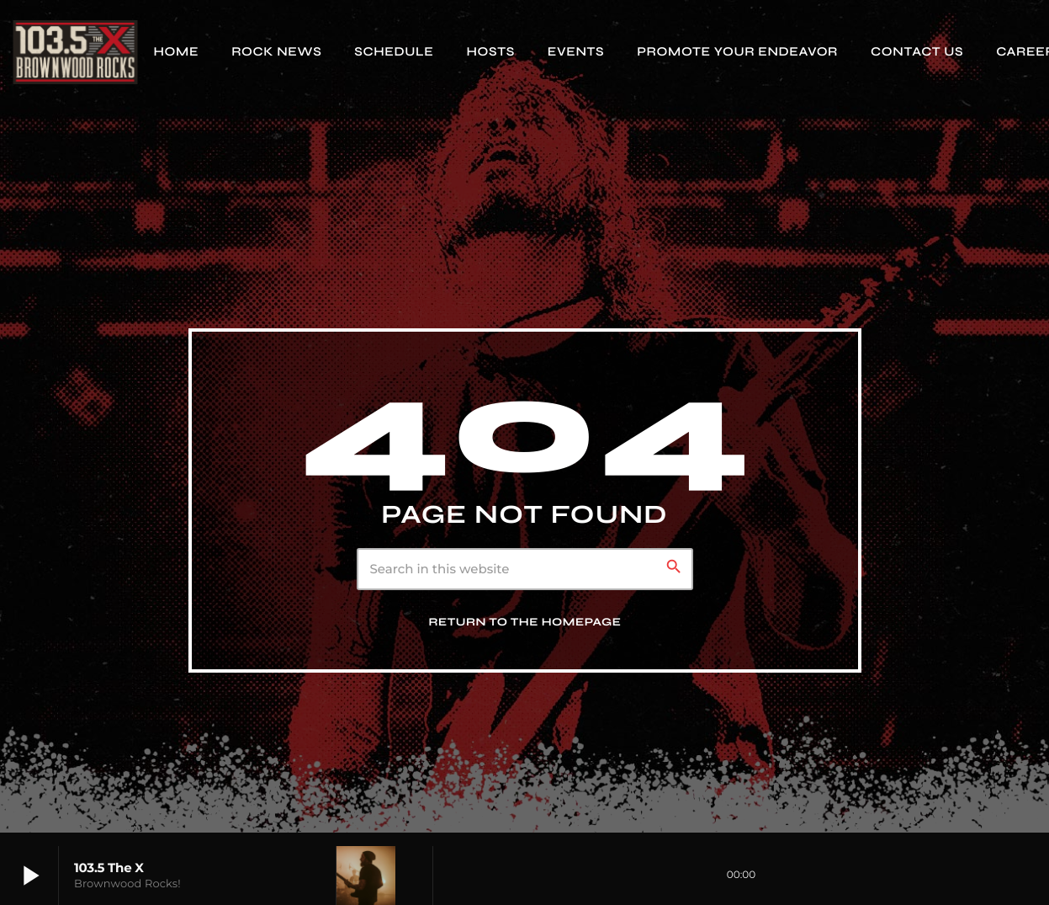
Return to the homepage (525, 622)
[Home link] (75, 52)
